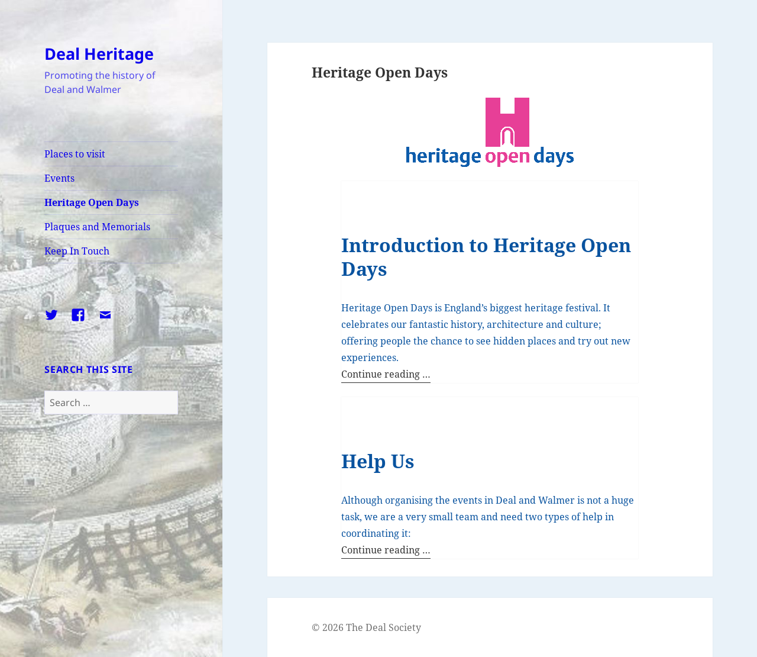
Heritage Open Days (91, 202)
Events (59, 178)
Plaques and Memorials (97, 226)
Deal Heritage (99, 54)
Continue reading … (386, 374)
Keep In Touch (76, 250)
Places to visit (74, 153)
